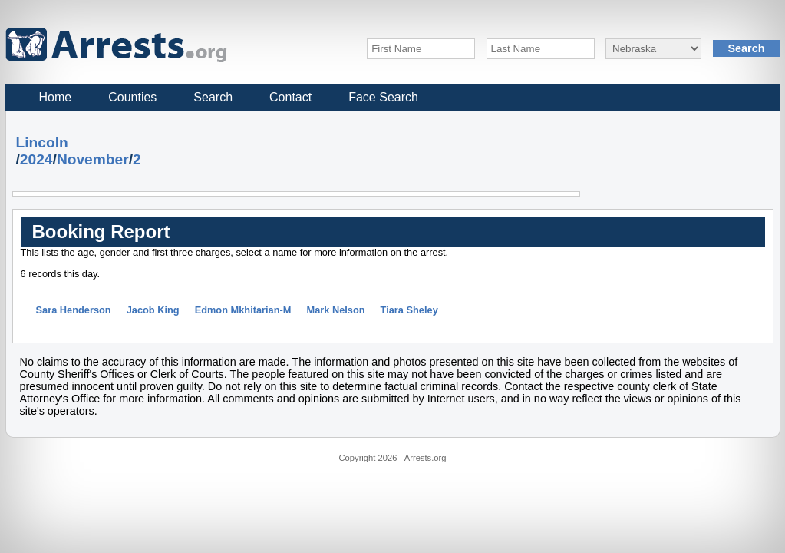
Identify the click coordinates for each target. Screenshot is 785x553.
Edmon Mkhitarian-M (243, 310)
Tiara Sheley (409, 310)
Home (55, 97)
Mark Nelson (335, 310)
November (93, 159)
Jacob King (153, 310)
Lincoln (42, 142)
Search (213, 97)
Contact (290, 97)
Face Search (383, 97)
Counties (132, 97)
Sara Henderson (73, 310)
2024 (36, 159)
